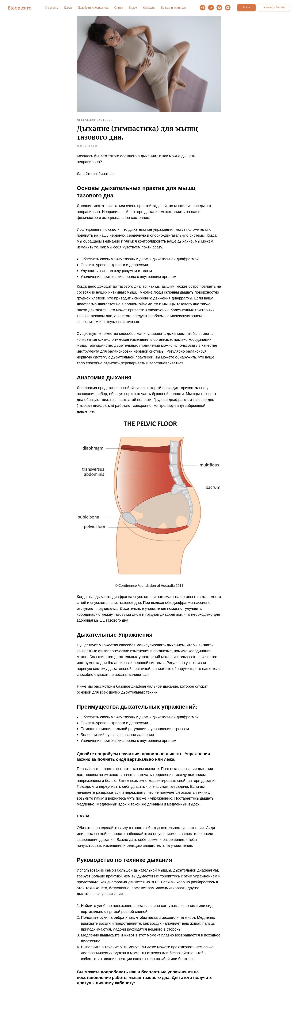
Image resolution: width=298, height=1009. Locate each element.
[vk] (211, 7)
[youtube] (219, 7)
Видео (133, 7)
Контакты (149, 7)
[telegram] (202, 7)
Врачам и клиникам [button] (173, 7)
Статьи (118, 7)
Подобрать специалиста (93, 7)
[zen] (228, 7)
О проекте (51, 7)
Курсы (68, 7)
